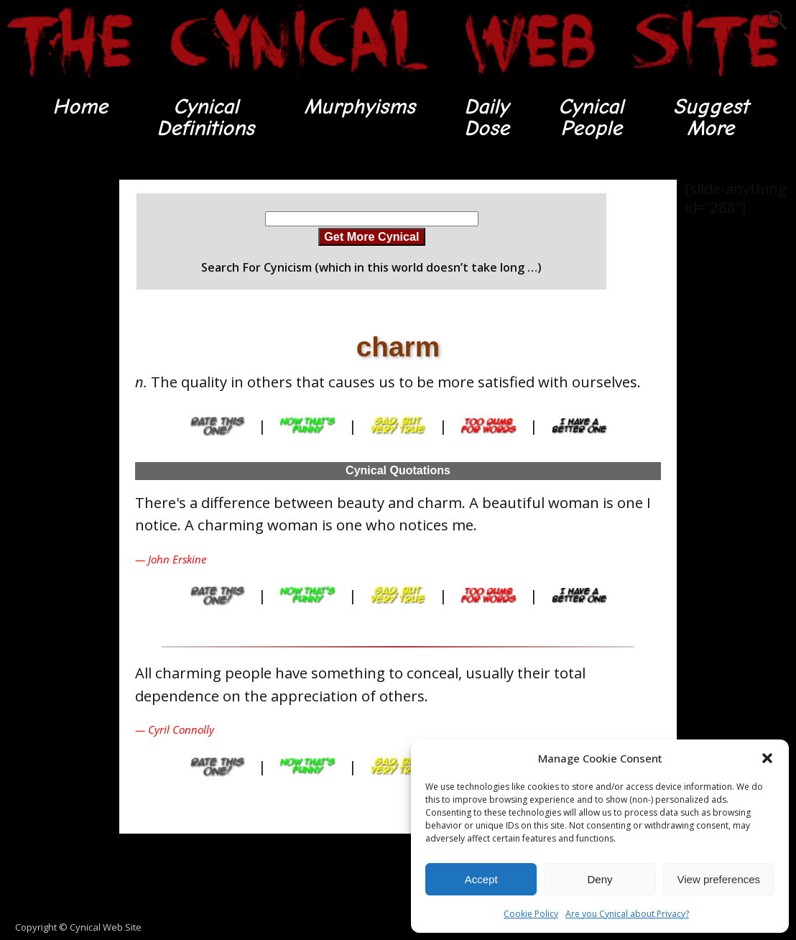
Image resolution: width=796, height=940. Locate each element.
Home (80, 106)
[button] (767, 758)
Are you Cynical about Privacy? (627, 914)
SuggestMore (711, 117)
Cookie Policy (531, 914)
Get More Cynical (371, 236)
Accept (481, 879)
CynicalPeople (591, 117)
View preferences (719, 879)
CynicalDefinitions (206, 117)
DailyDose (486, 117)
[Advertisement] (398, 877)
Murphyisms (359, 106)
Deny (599, 879)
